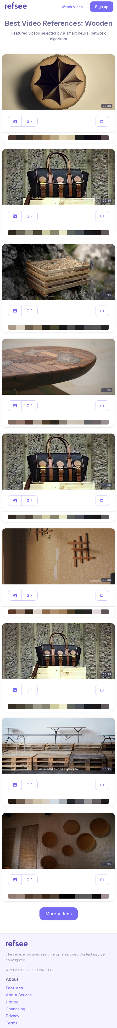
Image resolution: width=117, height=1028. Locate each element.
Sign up (101, 6)
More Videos (58, 913)
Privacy (12, 1015)
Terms (11, 1023)
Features (14, 988)
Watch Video (72, 7)
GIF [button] (30, 121)
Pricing (12, 1002)
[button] (15, 121)
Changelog (15, 1009)
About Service (19, 994)
